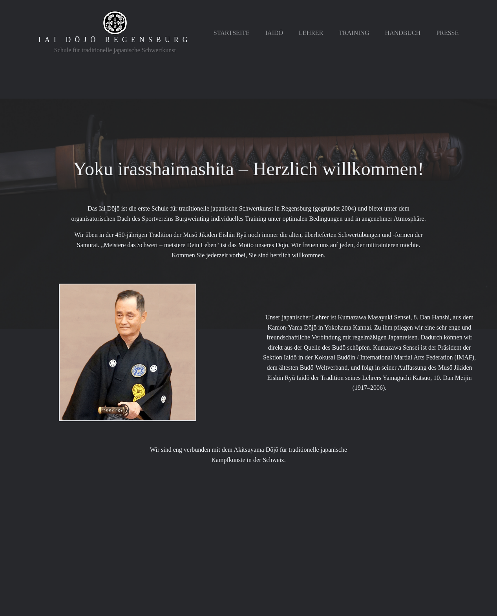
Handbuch (403, 32)
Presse (447, 32)
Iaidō (274, 32)
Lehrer (311, 32)
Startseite (232, 32)
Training (354, 32)
